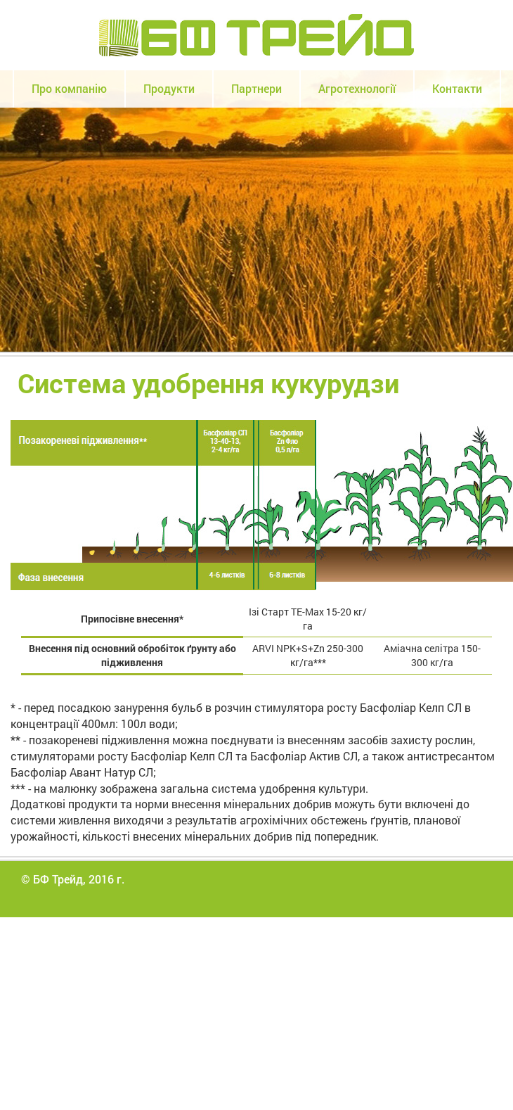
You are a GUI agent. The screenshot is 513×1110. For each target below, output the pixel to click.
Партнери (256, 88)
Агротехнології (357, 88)
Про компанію (69, 88)
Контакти (457, 88)
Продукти (169, 88)
